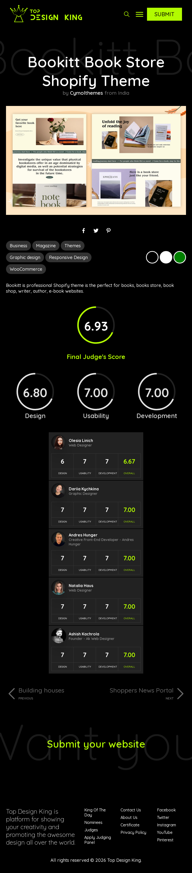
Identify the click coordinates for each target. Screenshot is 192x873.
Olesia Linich (81, 440)
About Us (129, 817)
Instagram (166, 824)
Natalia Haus (81, 585)
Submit (164, 14)
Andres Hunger (83, 534)
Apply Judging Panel (97, 840)
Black (152, 257)
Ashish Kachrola (84, 633)
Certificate (130, 824)
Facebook (166, 809)
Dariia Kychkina (84, 488)
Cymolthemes (86, 93)
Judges (91, 829)
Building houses (55, 693)
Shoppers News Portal (137, 693)
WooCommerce (26, 269)
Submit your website (96, 744)
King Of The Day (95, 812)
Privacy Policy (133, 832)
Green (180, 257)
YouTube (164, 832)
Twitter (163, 817)
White (166, 257)
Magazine (46, 246)
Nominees (93, 822)
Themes (72, 246)
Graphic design (25, 257)
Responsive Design (68, 257)
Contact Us (130, 809)
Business (18, 246)
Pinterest (165, 839)
